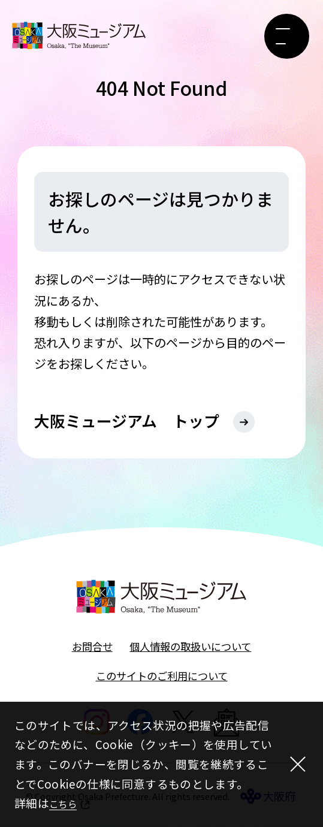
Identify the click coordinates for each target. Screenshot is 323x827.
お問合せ (92, 648)
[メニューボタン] (286, 36)
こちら (66, 803)
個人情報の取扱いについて (190, 648)
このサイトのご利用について (162, 677)
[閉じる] (296, 764)
